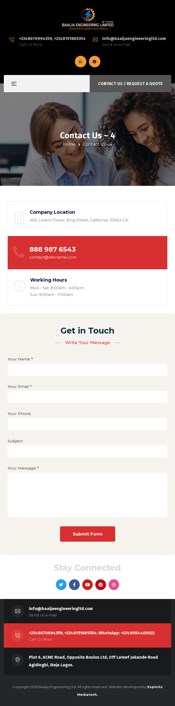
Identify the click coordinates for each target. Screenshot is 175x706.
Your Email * (87, 392)
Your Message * (87, 496)
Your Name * (87, 364)
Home (69, 144)
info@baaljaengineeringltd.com (134, 38)
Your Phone (87, 419)
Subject (87, 446)
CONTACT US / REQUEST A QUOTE (130, 83)
